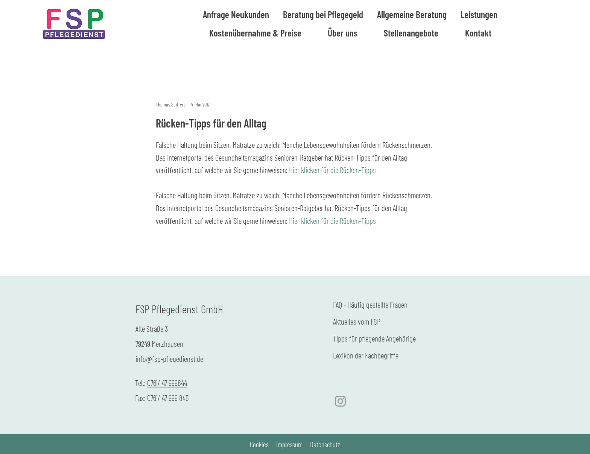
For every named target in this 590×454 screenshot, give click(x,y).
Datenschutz (325, 444)
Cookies (259, 444)
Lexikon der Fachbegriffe (365, 355)
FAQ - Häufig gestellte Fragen (370, 304)
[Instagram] (340, 401)
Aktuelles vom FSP (356, 321)
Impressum (289, 444)
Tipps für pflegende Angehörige (374, 338)
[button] (412, 14)
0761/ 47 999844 (167, 382)
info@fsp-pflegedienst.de (169, 358)
